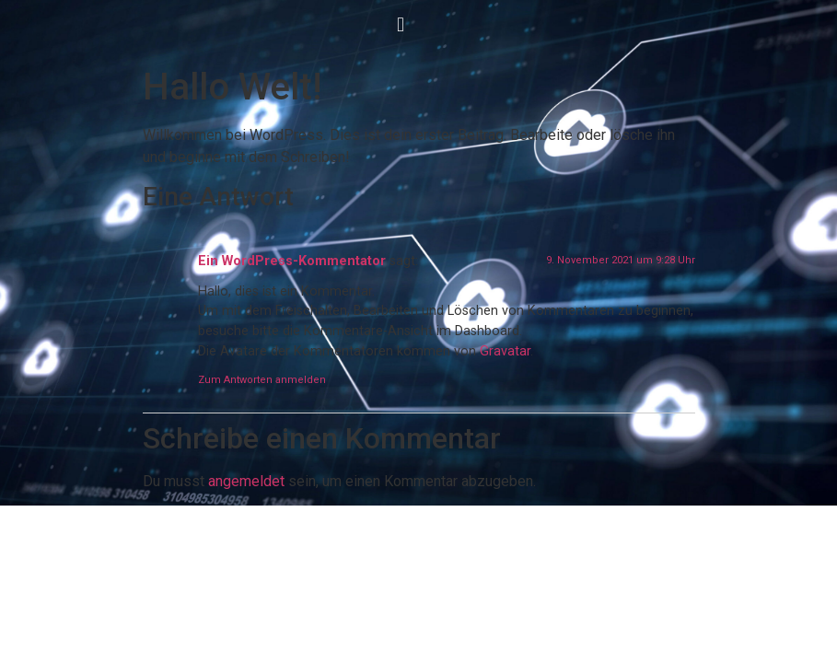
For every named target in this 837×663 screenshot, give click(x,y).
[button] (400, 24)
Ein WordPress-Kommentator (292, 261)
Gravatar (505, 351)
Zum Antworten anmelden (262, 380)
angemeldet (246, 481)
